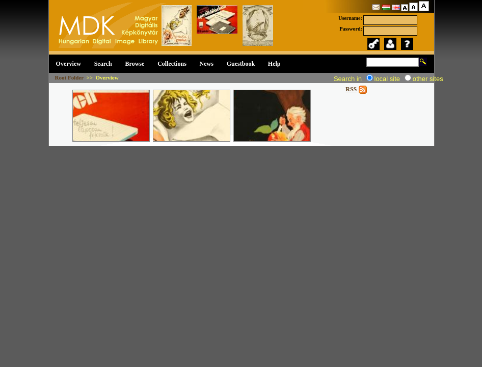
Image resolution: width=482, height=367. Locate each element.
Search (103, 63)
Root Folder (69, 77)
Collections (171, 63)
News (206, 63)
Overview (68, 63)
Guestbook (241, 63)
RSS (351, 89)
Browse (135, 63)
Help (274, 63)
